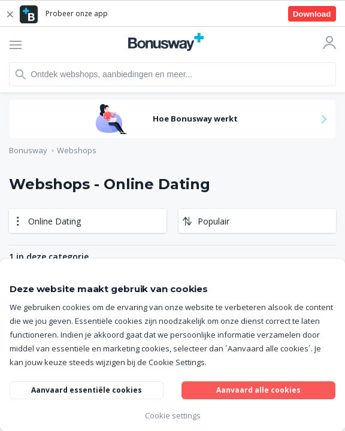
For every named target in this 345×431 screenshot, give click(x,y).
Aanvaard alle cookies (258, 390)
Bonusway (28, 150)
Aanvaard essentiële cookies (86, 390)
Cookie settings (173, 415)
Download (312, 14)
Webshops (76, 150)
